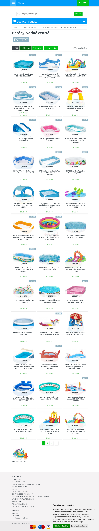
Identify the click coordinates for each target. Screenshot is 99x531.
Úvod (15, 27)
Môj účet (15, 516)
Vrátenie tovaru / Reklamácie (23, 499)
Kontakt (15, 489)
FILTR (15, 48)
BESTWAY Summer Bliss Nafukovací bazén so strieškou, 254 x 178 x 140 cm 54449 (23, 366)
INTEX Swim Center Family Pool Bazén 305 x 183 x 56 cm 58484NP (49, 173)
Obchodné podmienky (20, 491)
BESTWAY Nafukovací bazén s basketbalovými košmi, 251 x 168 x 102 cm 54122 (75, 366)
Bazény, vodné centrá (71, 27)
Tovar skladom (81, 48)
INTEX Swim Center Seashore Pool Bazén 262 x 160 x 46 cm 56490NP (23, 269)
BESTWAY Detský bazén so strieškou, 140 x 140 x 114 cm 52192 (23, 205)
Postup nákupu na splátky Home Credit (26, 484)
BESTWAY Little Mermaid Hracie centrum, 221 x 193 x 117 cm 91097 (75, 431)
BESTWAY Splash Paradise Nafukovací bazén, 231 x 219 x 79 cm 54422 (23, 399)
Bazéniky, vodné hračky (50, 27)
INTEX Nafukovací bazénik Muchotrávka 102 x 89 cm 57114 (76, 108)
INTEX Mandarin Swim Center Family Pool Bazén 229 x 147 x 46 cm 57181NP (23, 237)
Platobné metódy (18, 481)
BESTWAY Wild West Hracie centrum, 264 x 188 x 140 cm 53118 (49, 431)
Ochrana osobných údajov (22, 494)
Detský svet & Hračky (30, 27)
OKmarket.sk (26, 524)
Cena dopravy (17, 479)
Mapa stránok (17, 501)
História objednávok (20, 518)
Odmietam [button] (65, 526)
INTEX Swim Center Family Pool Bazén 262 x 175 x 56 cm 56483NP (75, 140)
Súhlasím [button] (57, 526)
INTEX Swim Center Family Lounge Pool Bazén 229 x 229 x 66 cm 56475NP (49, 76)
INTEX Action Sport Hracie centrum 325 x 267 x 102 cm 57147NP (75, 399)
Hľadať (78, 13)
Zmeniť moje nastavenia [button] (79, 526)
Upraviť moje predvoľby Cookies (24, 506)
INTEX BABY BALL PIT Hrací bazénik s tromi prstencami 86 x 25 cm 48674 (49, 237)
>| (56, 443)
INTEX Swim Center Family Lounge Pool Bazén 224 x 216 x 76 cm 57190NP (23, 108)
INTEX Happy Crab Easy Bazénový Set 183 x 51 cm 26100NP (49, 366)
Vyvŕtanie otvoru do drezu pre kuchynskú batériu (30, 496)
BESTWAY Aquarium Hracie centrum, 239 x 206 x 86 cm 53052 (75, 205)
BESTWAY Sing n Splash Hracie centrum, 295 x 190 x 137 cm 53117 (75, 269)
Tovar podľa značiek (19, 504)
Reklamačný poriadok (20, 486)
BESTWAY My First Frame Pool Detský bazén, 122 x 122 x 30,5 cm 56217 (49, 205)
